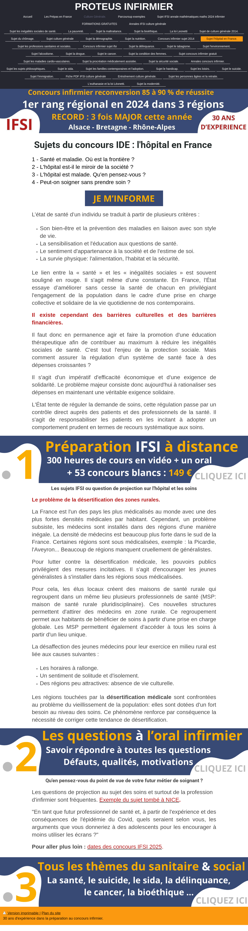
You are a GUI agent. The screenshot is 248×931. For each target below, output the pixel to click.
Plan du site (51, 913)
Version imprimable (21, 913)
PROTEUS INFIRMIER (124, 6)
